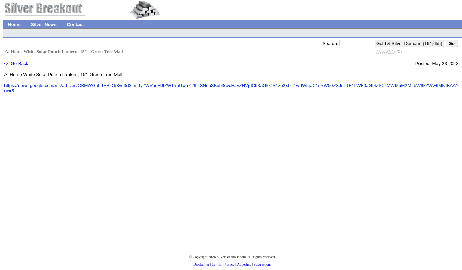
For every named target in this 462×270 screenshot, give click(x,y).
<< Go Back (16, 63)
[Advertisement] (95, 193)
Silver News (44, 24)
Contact (75, 24)
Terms (216, 264)
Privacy (229, 264)
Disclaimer (201, 264)
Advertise (244, 264)
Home (14, 24)
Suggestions (262, 264)
